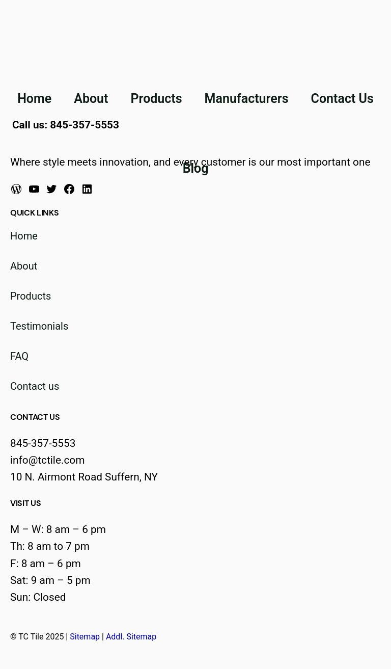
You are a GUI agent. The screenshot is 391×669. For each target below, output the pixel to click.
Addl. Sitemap (131, 636)
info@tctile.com (47, 460)
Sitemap (85, 636)
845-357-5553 (42, 443)
